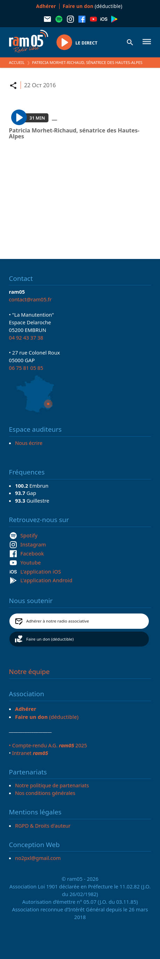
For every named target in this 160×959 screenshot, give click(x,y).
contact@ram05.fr (30, 299)
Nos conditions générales (45, 792)
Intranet (30, 752)
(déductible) (92, 6)
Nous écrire (28, 442)
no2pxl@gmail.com (38, 857)
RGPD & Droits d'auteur (42, 825)
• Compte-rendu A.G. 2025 (48, 745)
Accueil (17, 62)
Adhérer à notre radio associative (57, 621)
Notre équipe (29, 671)
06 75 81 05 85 (26, 367)
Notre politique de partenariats (52, 785)
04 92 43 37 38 (26, 337)
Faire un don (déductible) (50, 639)
